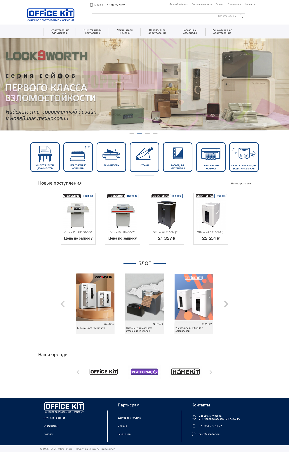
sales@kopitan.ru (209, 434)
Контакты (250, 4)
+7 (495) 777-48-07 (115, 5)
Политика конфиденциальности (96, 449)
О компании (234, 4)
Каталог (48, 434)
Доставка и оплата (202, 4)
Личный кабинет (178, 4)
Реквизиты (124, 434)
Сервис (220, 4)
